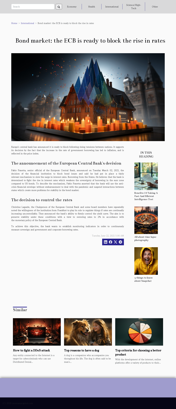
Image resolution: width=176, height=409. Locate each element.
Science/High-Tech (133, 6)
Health (91, 6)
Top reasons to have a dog (81, 350)
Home (14, 23)
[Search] (32, 6)
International (112, 6)
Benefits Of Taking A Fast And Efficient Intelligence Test (146, 196)
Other (155, 6)
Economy (71, 6)
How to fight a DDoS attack (31, 350)
